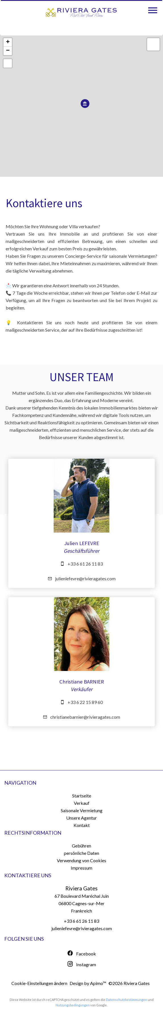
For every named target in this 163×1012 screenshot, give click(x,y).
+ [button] (8, 42)
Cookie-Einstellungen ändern (39, 983)
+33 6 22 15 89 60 (85, 702)
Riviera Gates (81, 888)
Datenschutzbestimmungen (126, 999)
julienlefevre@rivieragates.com (85, 578)
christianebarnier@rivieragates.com (85, 717)
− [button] (8, 51)
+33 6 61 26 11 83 (85, 563)
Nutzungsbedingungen (73, 1005)
